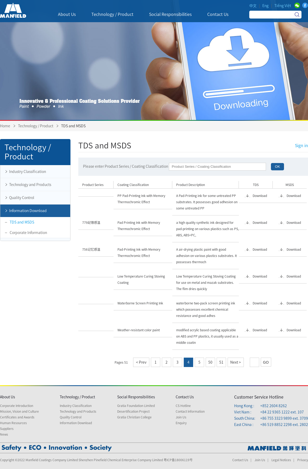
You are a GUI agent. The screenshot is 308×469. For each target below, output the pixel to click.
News (4, 434)
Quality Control (18, 198)
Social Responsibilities (136, 397)
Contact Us (185, 397)
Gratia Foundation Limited (136, 405)
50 (210, 362)
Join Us (181, 417)
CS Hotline (183, 405)
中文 (253, 6)
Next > (235, 362)
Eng (265, 6)
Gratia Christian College (134, 417)
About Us (7, 397)
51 (221, 362)
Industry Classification (24, 171)
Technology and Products (27, 185)
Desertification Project (133, 411)
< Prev (141, 362)
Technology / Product (36, 126)
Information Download (25, 211)
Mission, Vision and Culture (19, 411)
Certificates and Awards (17, 417)
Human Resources (13, 422)
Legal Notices (281, 459)
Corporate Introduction (16, 405)
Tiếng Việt (282, 6)
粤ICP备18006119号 (178, 459)
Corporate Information (28, 232)
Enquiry (181, 422)
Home (5, 126)
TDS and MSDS (22, 222)
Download (260, 195)
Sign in (301, 145)
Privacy (302, 459)
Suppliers (7, 428)
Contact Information (190, 411)
